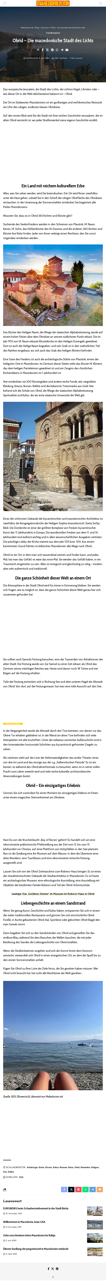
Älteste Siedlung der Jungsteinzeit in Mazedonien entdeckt (35, 1249)
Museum (63, 1167)
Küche (93, 1235)
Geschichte (96, 1253)
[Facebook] (48, 1269)
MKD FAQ (94, 1226)
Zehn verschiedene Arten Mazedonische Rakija (29, 1235)
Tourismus (53, 33)
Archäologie (32, 1167)
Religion (95, 1167)
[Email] (67, 49)
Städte (11, 1171)
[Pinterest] (57, 1269)
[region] (53, 152)
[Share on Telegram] (62, 49)
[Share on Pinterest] (52, 49)
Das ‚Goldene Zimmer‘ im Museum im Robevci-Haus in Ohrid (58, 893)
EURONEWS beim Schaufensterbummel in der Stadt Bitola (35, 1208)
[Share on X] (47, 49)
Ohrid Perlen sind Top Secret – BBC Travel (32, 694)
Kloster (48, 1167)
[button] (6, 3)
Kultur (56, 1167)
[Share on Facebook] (42, 49)
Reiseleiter (85, 1167)
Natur (70, 1167)
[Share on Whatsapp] (57, 49)
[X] (52, 1269)
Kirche (41, 1167)
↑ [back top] (53, 1276)
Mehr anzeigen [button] (13, 724)
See (5, 1171)
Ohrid (77, 1167)
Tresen (95, 1240)
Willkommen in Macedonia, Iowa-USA (24, 1222)
